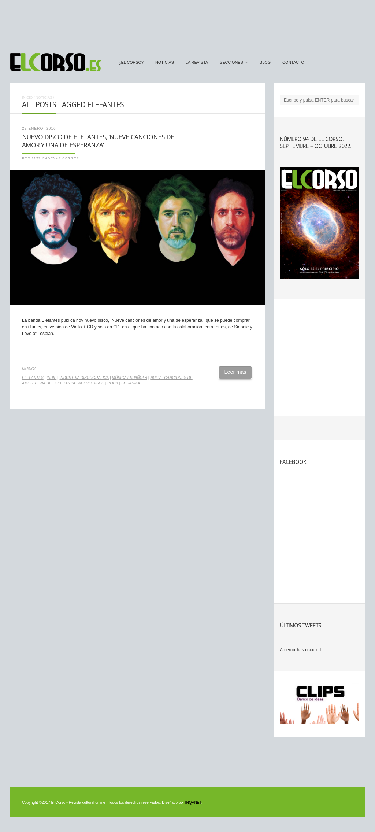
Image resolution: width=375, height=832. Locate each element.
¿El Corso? (131, 62)
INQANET (193, 802)
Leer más (235, 372)
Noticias (164, 62)
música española (129, 378)
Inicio (27, 97)
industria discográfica (84, 378)
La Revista (197, 62)
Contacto (293, 62)
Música (29, 369)
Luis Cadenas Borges (55, 158)
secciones (231, 62)
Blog (265, 62)
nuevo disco (91, 383)
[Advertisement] (187, 23)
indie (51, 378)
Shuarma (130, 383)
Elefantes (33, 378)
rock (112, 383)
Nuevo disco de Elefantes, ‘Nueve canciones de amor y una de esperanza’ (98, 141)
